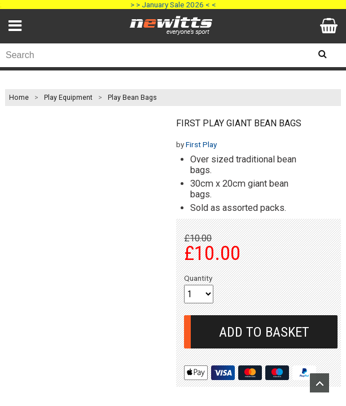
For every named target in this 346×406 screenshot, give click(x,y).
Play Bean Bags (132, 98)
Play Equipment (68, 98)
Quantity (198, 278)
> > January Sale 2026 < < (173, 4)
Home (19, 98)
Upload (319, 382)
